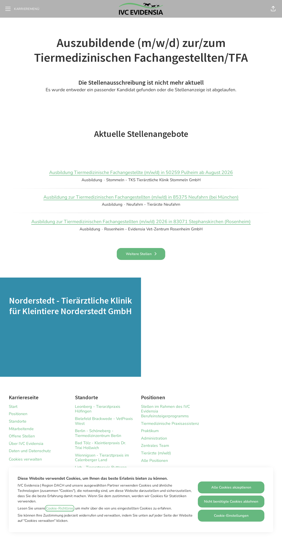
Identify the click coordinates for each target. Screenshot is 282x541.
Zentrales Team (155, 445)
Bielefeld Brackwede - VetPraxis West (104, 421)
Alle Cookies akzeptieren (231, 487)
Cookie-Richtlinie (59, 508)
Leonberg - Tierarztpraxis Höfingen (97, 409)
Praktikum (150, 430)
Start (13, 406)
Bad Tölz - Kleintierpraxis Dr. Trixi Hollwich (100, 445)
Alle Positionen (154, 460)
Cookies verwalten (25, 459)
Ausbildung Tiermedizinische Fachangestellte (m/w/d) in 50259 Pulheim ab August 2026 (141, 172)
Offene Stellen (22, 436)
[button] (273, 9)
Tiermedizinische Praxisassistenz (170, 423)
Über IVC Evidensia (26, 443)
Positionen (18, 413)
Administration (154, 438)
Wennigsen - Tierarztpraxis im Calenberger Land (102, 458)
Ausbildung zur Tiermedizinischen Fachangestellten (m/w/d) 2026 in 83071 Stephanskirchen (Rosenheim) (141, 221)
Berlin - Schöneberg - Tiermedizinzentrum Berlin (98, 433)
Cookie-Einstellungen (231, 515)
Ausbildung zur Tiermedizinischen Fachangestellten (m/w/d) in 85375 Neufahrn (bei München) (141, 197)
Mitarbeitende (21, 428)
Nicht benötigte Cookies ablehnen (231, 501)
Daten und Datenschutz (30, 450)
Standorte (17, 421)
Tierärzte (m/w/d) (156, 453)
